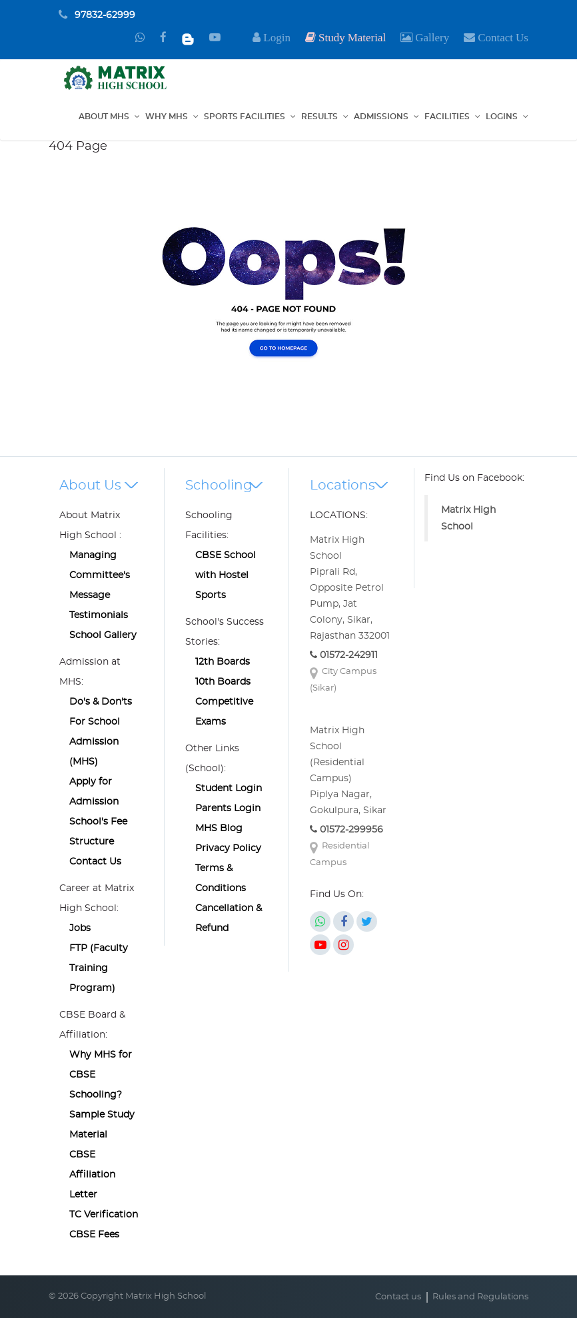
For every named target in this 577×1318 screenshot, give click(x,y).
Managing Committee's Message (99, 575)
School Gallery (103, 635)
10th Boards (223, 682)
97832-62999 (105, 15)
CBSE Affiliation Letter (92, 1174)
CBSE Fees (94, 1234)
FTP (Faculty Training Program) (98, 968)
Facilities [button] (447, 117)
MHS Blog (219, 828)
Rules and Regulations (480, 1297)
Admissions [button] (381, 117)
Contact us (398, 1297)
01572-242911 (344, 655)
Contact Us (95, 861)
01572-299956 (346, 829)
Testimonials (98, 615)
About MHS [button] (104, 117)
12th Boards (222, 662)
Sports (210, 595)
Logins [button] (502, 117)
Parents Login (228, 808)
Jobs (80, 928)
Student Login (228, 788)
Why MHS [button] (166, 117)
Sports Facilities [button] (244, 117)
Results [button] (319, 117)
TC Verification (103, 1214)
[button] (424, 38)
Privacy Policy (228, 848)
